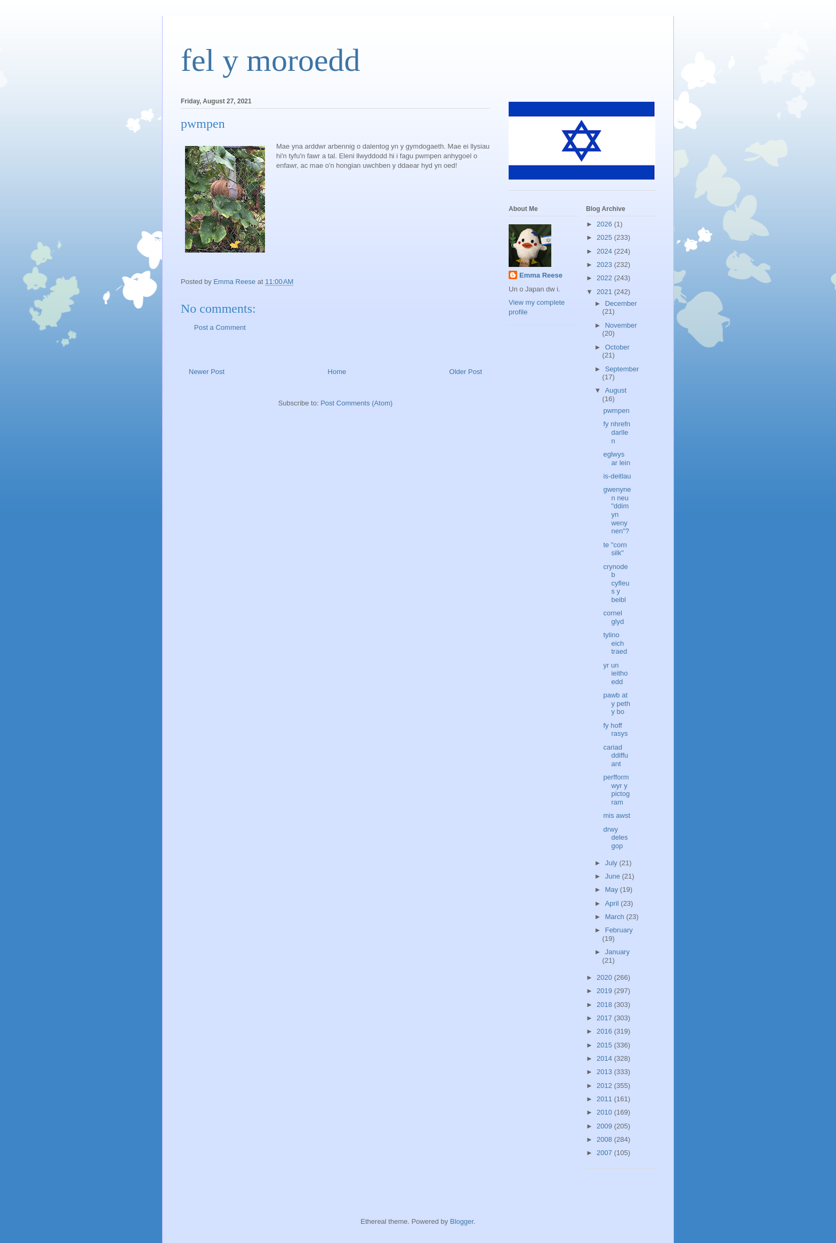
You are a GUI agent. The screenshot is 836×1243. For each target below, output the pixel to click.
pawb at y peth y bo (616, 703)
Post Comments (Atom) (356, 403)
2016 (605, 1031)
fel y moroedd (270, 60)
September (622, 369)
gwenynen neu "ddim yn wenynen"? (617, 510)
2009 (605, 1126)
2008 (605, 1139)
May (612, 889)
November (621, 325)
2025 (605, 237)
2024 (605, 251)
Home (337, 372)
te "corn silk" (614, 549)
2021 (605, 292)
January (617, 952)
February (619, 930)
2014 (605, 1058)
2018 (605, 1005)
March (615, 917)
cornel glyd (613, 617)
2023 (605, 265)
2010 (605, 1112)
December (621, 303)
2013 (605, 1072)
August (615, 390)
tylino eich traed (615, 643)
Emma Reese (540, 275)
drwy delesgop (615, 837)
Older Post (465, 372)
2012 (605, 1086)
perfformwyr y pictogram (616, 789)
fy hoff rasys (615, 729)
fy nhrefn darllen (616, 432)
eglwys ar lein (616, 458)
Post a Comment (220, 327)
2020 (605, 977)
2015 (605, 1045)
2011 (605, 1099)
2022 (605, 278)
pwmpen (616, 411)
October (617, 347)
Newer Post (206, 372)
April (613, 903)
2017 (605, 1018)
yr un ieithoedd (615, 673)
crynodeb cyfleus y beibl (616, 583)
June (613, 876)
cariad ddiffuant (615, 755)
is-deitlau (617, 476)
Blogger (461, 1221)
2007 (605, 1153)
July (612, 863)
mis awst (616, 815)
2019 (605, 991)
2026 (605, 224)
